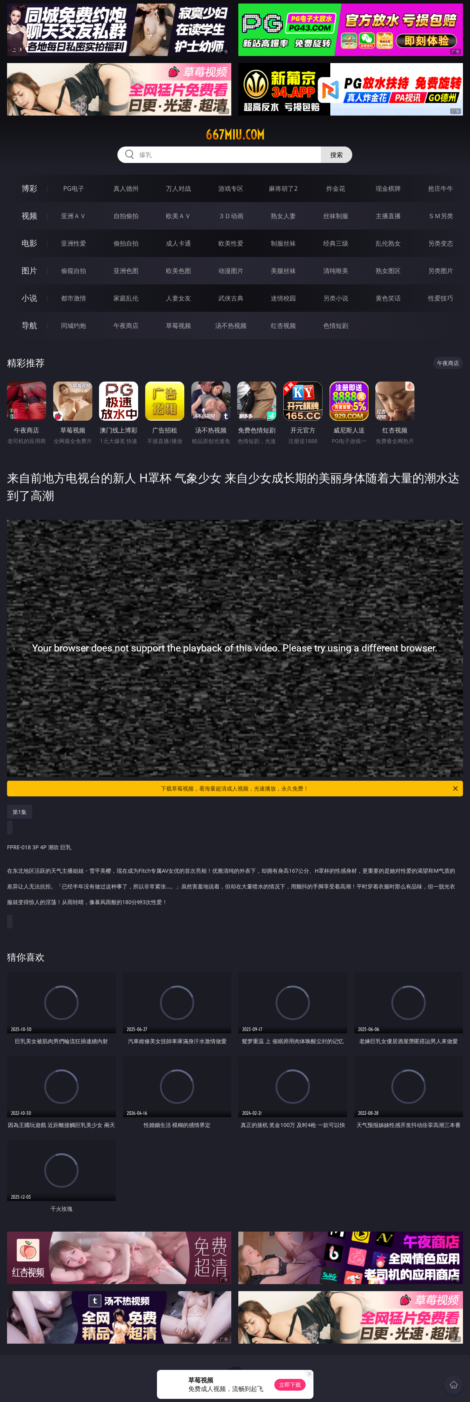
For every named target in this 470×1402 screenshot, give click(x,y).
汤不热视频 (231, 325)
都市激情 (73, 298)
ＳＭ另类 (440, 216)
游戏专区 (230, 188)
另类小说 (335, 298)
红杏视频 (283, 325)
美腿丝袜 (283, 270)
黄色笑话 (388, 298)
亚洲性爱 (73, 243)
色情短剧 (335, 325)
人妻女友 (178, 298)
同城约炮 (73, 325)
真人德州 (126, 188)
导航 (29, 325)
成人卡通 (178, 243)
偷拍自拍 (126, 243)
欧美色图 (178, 270)
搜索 (336, 154)
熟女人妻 (283, 216)
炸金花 (335, 188)
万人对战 (178, 188)
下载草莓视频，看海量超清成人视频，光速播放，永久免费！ (310, 788)
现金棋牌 (388, 188)
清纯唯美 (335, 270)
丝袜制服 (335, 216)
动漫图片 (230, 270)
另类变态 (440, 243)
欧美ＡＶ (178, 216)
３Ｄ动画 (230, 216)
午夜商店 (126, 325)
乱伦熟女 (388, 243)
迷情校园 (283, 298)
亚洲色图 (126, 270)
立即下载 (290, 1384)
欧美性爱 (230, 243)
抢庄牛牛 (440, 188)
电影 (29, 243)
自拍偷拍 (126, 216)
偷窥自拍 (73, 270)
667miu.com (235, 135)
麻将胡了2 (283, 188)
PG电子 (73, 188)
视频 (29, 215)
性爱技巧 (440, 298)
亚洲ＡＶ (73, 216)
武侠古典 (230, 298)
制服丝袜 (283, 243)
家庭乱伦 (126, 298)
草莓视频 (178, 325)
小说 (29, 298)
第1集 (20, 812)
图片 (29, 270)
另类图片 (440, 270)
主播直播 (388, 216)
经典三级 (335, 243)
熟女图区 (388, 270)
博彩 (29, 188)
